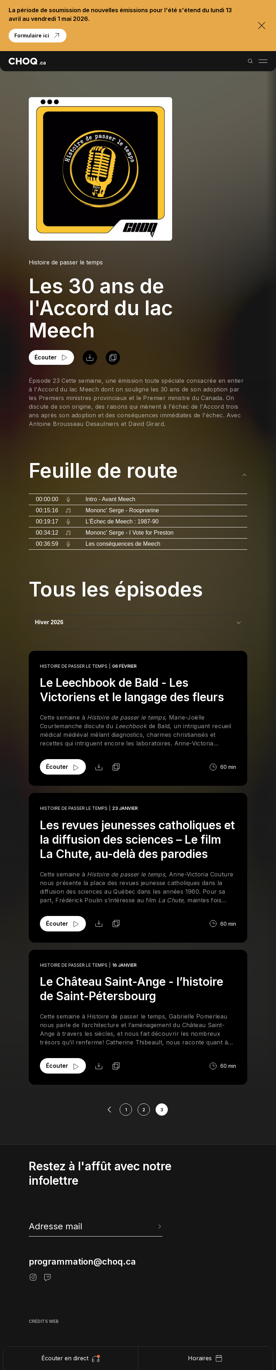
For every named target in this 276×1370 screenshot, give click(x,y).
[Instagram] (33, 1277)
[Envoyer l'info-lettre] (158, 1226)
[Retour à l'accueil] (27, 61)
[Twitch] (47, 1277)
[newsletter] (95, 1226)
